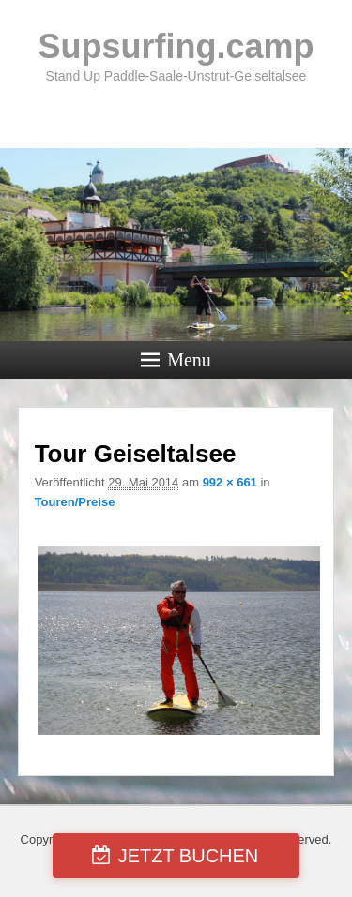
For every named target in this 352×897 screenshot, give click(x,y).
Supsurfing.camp (176, 46)
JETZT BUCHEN (188, 855)
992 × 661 (230, 482)
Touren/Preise (75, 502)
